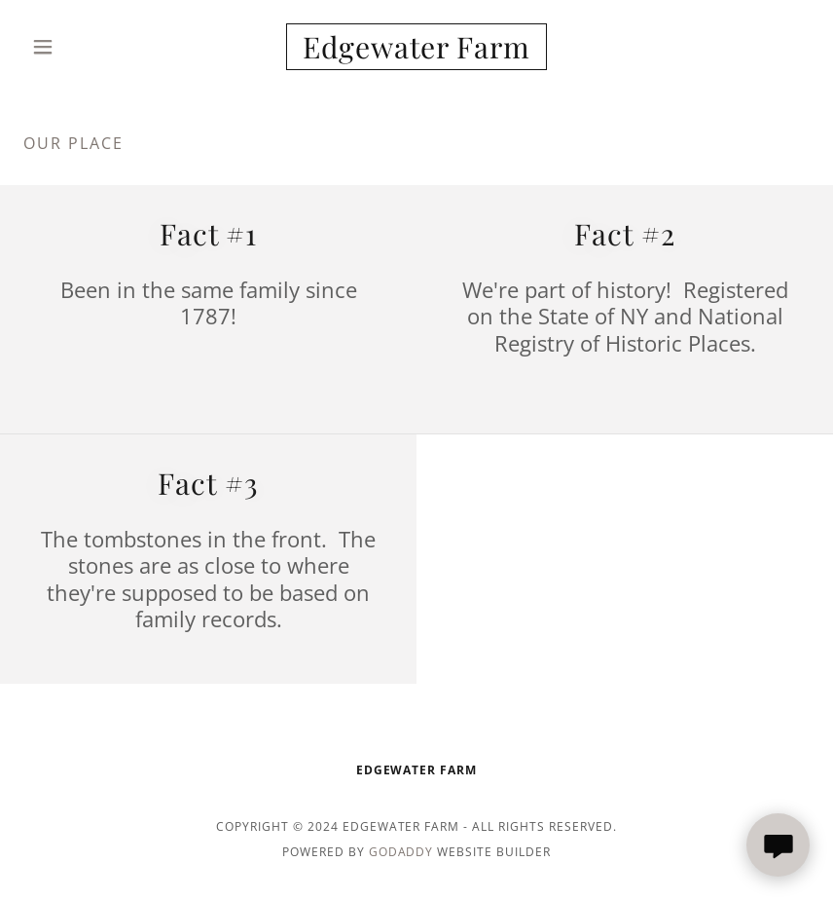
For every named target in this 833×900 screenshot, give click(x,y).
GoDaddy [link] (401, 852)
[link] (416, 52)
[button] (82, 46)
